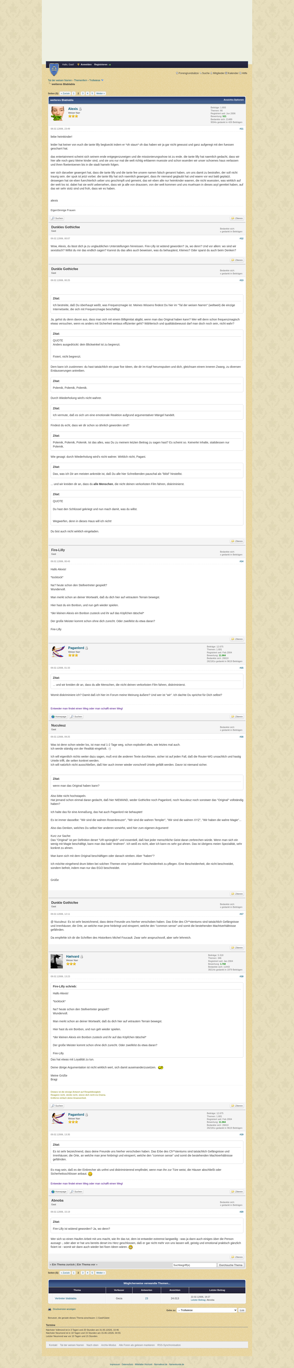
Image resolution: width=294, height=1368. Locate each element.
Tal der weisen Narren (60, 80)
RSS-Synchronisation (169, 1345)
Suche (204, 73)
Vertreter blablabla (66, 1298)
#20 (241, 1212)
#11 (241, 128)
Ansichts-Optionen (234, 100)
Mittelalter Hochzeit (143, 1364)
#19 (241, 1134)
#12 (241, 238)
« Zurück (65, 93)
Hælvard (72, 956)
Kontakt (53, 1345)
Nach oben (92, 1345)
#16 (241, 737)
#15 (241, 668)
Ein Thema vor (86, 1264)
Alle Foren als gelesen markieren (137, 1345)
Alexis (73, 109)
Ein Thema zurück (63, 1264)
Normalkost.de (160, 1364)
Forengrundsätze (187, 73)
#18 (241, 976)
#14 (241, 561)
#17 (241, 914)
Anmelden (86, 64)
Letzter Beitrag (198, 1300)
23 (146, 1298)
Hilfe (243, 73)
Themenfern (80, 80)
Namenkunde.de (176, 1364)
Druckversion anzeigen (64, 1309)
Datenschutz (127, 1364)
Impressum (115, 1364)
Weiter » (100, 93)
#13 (241, 280)
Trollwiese (94, 80)
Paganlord (76, 648)
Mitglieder (217, 73)
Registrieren (100, 64)
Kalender (231, 73)
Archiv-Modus (108, 1345)
